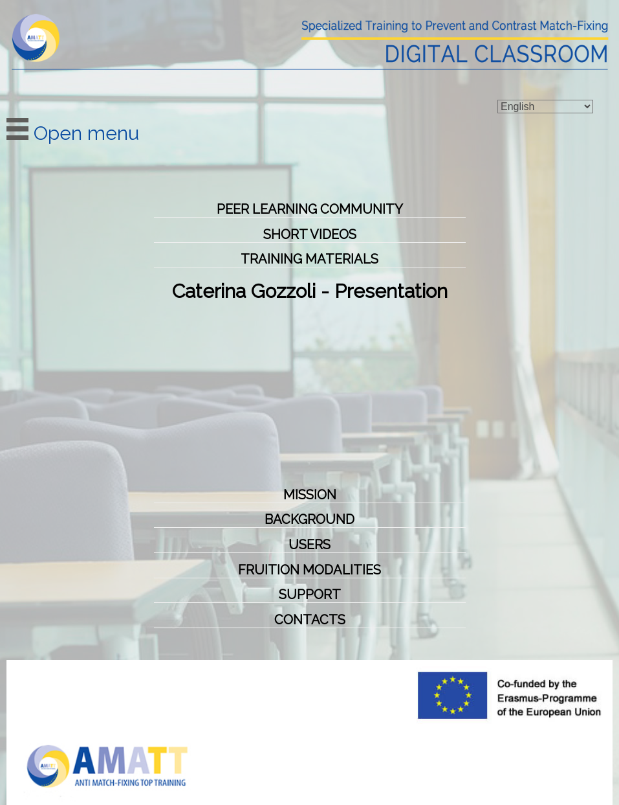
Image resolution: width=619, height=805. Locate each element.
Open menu (72, 133)
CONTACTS (309, 620)
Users (309, 544)
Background (309, 519)
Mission (309, 495)
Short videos (309, 234)
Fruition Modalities (309, 570)
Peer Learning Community (310, 209)
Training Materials (309, 259)
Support (310, 594)
